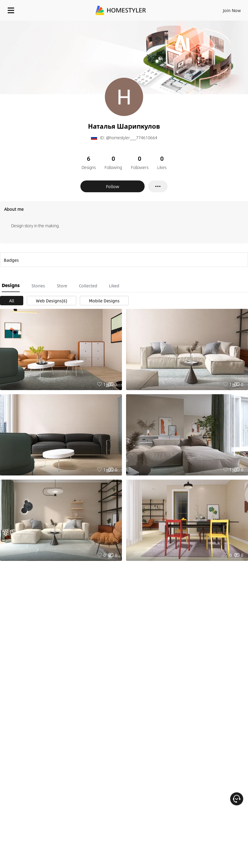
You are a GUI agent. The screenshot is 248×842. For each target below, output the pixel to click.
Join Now (232, 10)
